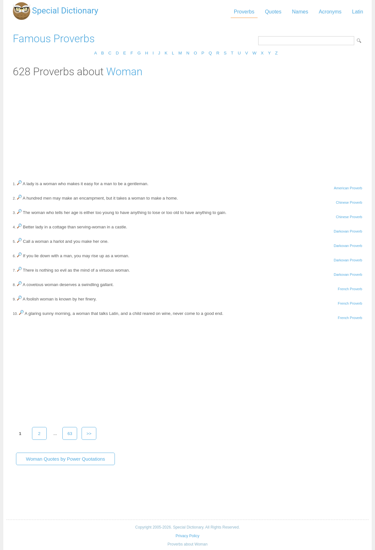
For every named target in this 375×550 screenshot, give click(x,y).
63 (70, 433)
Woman (124, 71)
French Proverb (350, 289)
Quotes (273, 11)
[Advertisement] (187, 126)
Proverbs (244, 11)
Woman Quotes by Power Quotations (65, 459)
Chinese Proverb (349, 202)
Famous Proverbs (54, 38)
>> (89, 433)
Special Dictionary (65, 10)
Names (300, 11)
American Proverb (348, 188)
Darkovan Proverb (348, 231)
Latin (357, 11)
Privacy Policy (187, 536)
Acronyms (330, 11)
